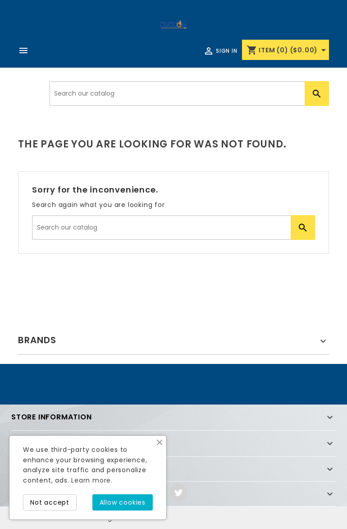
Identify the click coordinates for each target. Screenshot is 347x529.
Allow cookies (123, 502)
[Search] (189, 93)
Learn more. (92, 480)
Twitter (178, 492)
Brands (37, 340)
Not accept (49, 502)
